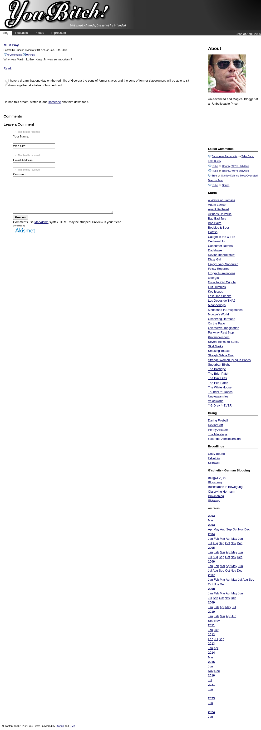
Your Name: (21, 136)
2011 (211, 625)
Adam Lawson (217, 204)
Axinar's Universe (219, 214)
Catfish (212, 232)
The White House (219, 387)
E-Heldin (214, 458)
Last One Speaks (219, 296)
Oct (234, 529)
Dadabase (215, 250)
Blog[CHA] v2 (217, 478)
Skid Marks (215, 346)
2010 (211, 611)
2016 (211, 675)
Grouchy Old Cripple (222, 282)
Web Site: (19, 146)
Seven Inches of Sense (223, 341)
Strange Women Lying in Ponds (229, 360)
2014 (211, 652)
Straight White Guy (220, 355)
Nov (241, 529)
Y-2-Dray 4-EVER (220, 405)
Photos (39, 32)
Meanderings (217, 305)
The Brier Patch (218, 373)
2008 (211, 589)
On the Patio (216, 323)
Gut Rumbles (217, 287)
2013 (211, 643)
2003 (211, 516)
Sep (229, 529)
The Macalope (217, 434)
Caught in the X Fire (221, 237)
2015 (211, 662)
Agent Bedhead (218, 209)
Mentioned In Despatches (225, 310)
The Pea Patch (218, 383)
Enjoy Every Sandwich (223, 264)
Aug (223, 529)
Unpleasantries (218, 396)
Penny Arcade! (218, 429)
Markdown (41, 229)
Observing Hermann (221, 319)
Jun (240, 538)
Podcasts (21, 32)
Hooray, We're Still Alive (235, 166)
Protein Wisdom (218, 337)
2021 (211, 684)
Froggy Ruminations (221, 273)
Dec (247, 529)
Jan (210, 538)
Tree (214, 175)
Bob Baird (214, 223)
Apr (210, 529)
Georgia (213, 277)
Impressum (58, 32)
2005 (211, 547)
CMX (72, 726)
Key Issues (215, 291)
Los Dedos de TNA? (221, 300)
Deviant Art (215, 425)
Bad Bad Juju (217, 218)
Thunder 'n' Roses (220, 392)
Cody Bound (216, 454)
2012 (211, 634)
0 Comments (14, 54)
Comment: (20, 174)
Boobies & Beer (218, 227)
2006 (211, 561)
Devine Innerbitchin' (221, 255)
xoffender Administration (224, 439)
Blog (5, 32)
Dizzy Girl (214, 259)
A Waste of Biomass (221, 200)
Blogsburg (215, 482)
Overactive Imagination (223, 328)
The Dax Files (217, 378)
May (216, 529)
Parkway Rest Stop (221, 332)
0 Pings (30, 54)
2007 (211, 575)
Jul (210, 543)
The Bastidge (217, 369)
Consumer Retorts (220, 246)
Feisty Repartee (218, 268)
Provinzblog (216, 496)
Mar (210, 520)
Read (7, 68)
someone (55, 102)
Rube (215, 166)
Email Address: (23, 160)
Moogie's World (218, 314)
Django (60, 726)
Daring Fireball (218, 420)
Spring (225, 185)
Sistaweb (214, 463)
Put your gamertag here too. (232, 125)
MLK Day (11, 45)
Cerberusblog (217, 241)
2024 (211, 712)
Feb (216, 538)
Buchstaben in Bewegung (225, 487)
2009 (211, 602)
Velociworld (215, 401)
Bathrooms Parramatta (224, 156)
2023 (211, 698)
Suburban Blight (219, 364)
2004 (211, 534)
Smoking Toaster (219, 351)
